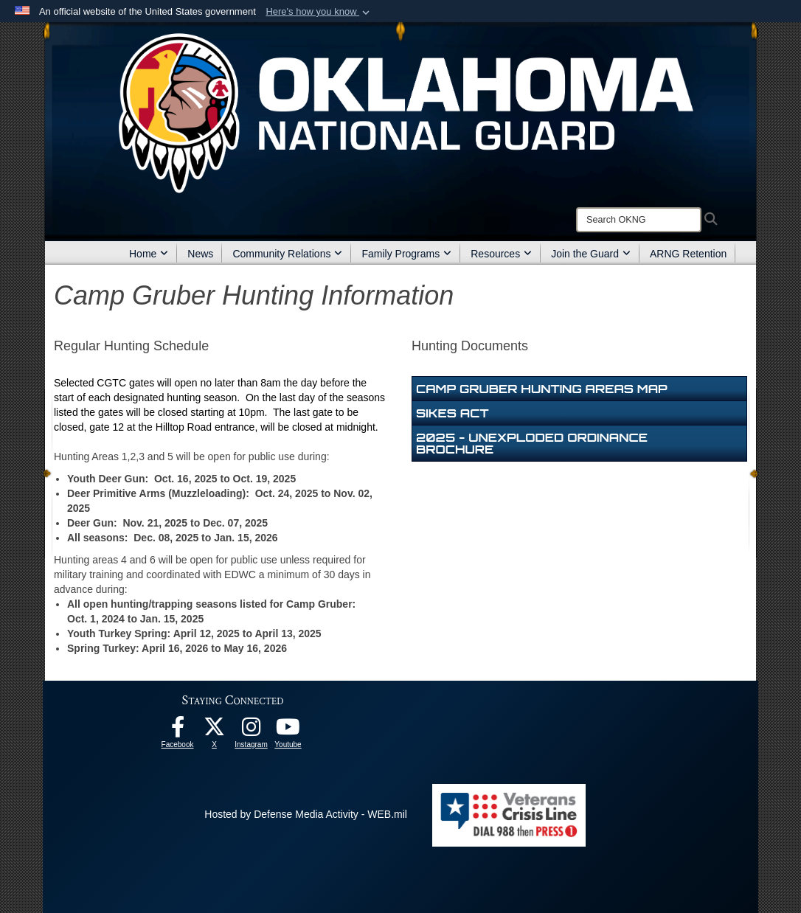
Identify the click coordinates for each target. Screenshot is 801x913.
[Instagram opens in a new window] (251, 731)
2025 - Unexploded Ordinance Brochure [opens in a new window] (532, 443)
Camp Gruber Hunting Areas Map (542, 388)
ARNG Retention (688, 254)
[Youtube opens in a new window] (288, 731)
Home (148, 254)
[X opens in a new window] (214, 731)
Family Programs (406, 254)
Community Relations (287, 254)
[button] (319, 11)
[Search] (638, 219)
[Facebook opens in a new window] (177, 731)
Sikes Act (452, 413)
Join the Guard (591, 254)
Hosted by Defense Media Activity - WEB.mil (305, 814)
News (200, 254)
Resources (501, 254)
